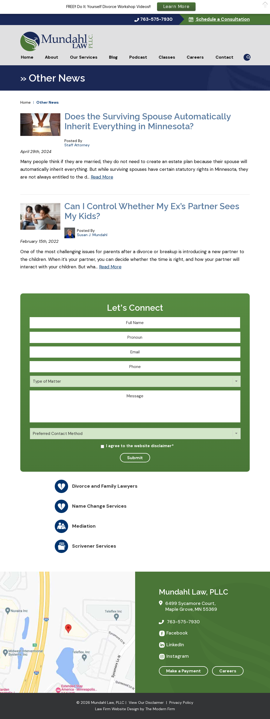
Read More (102, 177)
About (51, 57)
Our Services (83, 57)
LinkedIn (175, 645)
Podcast (138, 57)
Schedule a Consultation (222, 19)
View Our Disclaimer (146, 702)
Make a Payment (183, 671)
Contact (224, 57)
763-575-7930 (156, 19)
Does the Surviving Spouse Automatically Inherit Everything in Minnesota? (147, 121)
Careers (195, 57)
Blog (113, 57)
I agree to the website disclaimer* (140, 446)
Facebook (177, 633)
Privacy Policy (181, 702)
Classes (167, 57)
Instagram (177, 656)
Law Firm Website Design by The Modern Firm (135, 708)
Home (27, 57)
